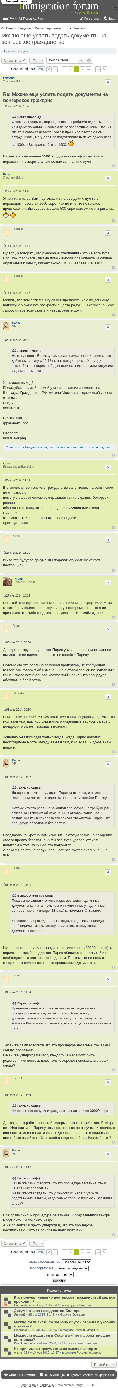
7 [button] (70, 69)
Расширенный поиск (89, 60)
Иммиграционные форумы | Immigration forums (51, 28)
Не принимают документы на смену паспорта (55, 1349)
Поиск (81, 60)
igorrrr (7, 463)
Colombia (20, 1330)
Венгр (7, 174)
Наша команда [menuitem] (54, 1375)
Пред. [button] (49, 69)
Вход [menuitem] (111, 18)
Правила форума (16, 51)
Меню (12, 18)
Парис (16, 323)
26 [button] (98, 69)
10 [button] (88, 69)
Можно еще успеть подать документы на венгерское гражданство (54, 38)
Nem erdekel (22, 1305)
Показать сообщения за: (59, 1261)
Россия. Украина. (87, 1330)
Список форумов (18, 28)
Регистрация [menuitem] (93, 18)
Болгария (79, 1314)
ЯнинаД (19, 1314)
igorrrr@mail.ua (15, 523)
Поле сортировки (59, 1268)
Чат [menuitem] (40, 18)
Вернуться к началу (113, 165)
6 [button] (65, 69)
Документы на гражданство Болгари (47, 1311)
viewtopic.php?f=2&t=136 (91, 603)
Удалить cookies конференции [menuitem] (92, 1375)
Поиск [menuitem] (27, 18)
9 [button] (82, 69)
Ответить (12, 60)
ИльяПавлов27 (24, 1343)
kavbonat (9, 78)
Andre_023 (21, 1352)
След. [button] (104, 69)
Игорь (19, 578)
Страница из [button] (40, 69)
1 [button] (55, 69)
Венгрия (79, 28)
